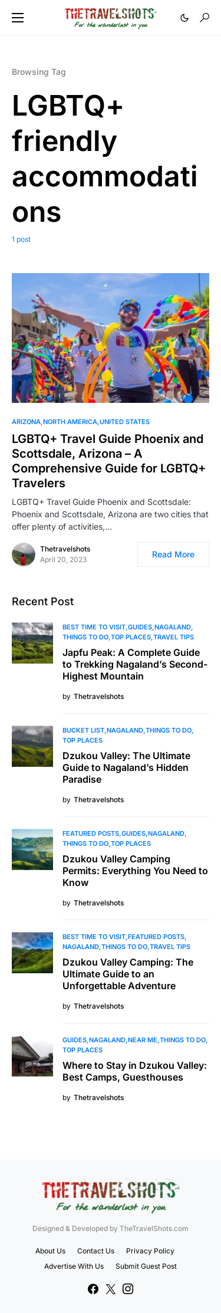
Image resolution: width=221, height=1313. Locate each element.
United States (125, 422)
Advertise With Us (74, 1266)
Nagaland (172, 627)
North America (70, 422)
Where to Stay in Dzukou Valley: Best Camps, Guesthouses (134, 1071)
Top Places (131, 637)
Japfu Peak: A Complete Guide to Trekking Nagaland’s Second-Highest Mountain (134, 664)
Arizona (26, 422)
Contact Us (95, 1250)
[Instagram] (128, 1289)
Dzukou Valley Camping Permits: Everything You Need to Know (135, 870)
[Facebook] (93, 1289)
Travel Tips (173, 637)
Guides (140, 627)
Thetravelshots (65, 548)
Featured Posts (90, 833)
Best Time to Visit (94, 627)
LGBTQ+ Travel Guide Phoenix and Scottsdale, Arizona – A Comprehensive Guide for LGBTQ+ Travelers (109, 461)
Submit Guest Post (146, 1266)
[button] (18, 17)
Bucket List (83, 730)
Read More (173, 554)
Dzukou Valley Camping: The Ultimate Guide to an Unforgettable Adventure (127, 974)
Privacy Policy (150, 1250)
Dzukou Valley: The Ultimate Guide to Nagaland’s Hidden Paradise (126, 767)
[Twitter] (110, 1289)
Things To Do (85, 637)
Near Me (142, 1040)
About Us (50, 1250)
